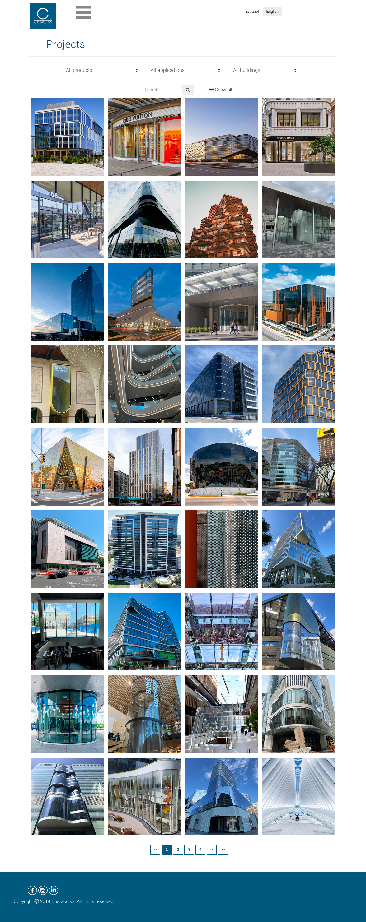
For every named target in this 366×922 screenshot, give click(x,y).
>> (223, 849)
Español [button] (252, 11)
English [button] (272, 11)
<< (155, 849)
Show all (220, 90)
